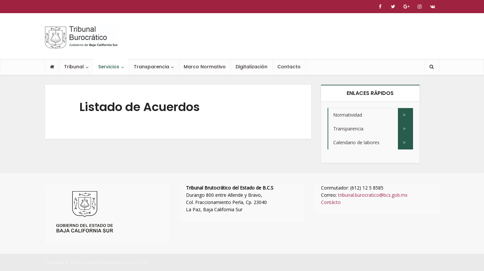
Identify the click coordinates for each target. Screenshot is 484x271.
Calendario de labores (356, 142)
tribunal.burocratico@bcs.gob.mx (372, 195)
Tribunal (74, 66)
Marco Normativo (205, 66)
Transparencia (151, 66)
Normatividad (347, 115)
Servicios (108, 66)
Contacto (289, 66)
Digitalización (251, 66)
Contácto (331, 202)
